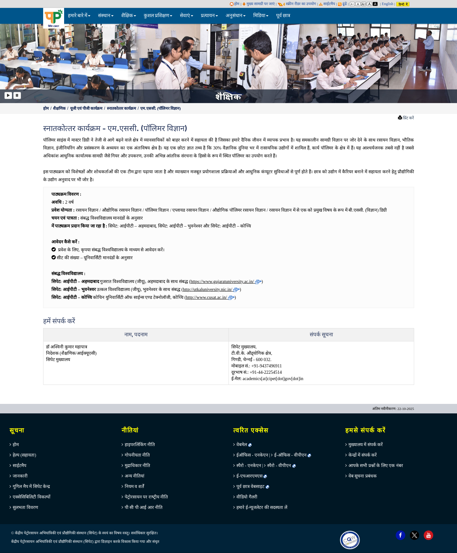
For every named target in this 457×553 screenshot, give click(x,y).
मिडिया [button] (260, 15)
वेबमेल (244, 444)
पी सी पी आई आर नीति (144, 507)
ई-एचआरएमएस (251, 476)
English (387, 4)
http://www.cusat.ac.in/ (210, 297)
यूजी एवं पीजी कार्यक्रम (87, 108)
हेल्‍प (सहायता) (24, 455)
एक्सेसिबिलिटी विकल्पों (31, 497)
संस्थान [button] (106, 15)
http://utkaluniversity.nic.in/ (211, 289)
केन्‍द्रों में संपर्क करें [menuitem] (362, 455)
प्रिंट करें (408, 118)
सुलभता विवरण (25, 507)
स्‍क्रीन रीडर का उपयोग (297, 4)
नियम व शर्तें (134, 486)
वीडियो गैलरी (246, 497)
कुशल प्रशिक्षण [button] (158, 15)
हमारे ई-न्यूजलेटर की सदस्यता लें (261, 507)
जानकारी (20, 476)
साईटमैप (327, 4)
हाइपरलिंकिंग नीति (140, 444)
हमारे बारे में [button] (79, 15)
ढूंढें (342, 4)
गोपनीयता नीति (137, 455)
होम (235, 4)
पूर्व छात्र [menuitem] (283, 15)
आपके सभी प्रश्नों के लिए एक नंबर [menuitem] (375, 465)
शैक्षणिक (60, 108)
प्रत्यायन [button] (209, 15)
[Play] (8, 95)
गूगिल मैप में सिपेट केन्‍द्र (31, 486)
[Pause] (17, 95)
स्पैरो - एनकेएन (248, 465)
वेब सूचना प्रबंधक (362, 476)
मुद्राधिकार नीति (137, 465)
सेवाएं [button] (186, 15)
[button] (23, 63)
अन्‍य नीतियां (135, 476)
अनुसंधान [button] (236, 15)
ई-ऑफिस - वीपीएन (290, 455)
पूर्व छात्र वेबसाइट (252, 486)
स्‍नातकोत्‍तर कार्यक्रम (122, 108)
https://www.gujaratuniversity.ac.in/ (225, 281)
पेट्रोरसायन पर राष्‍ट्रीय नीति (146, 497)
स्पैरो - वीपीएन (279, 465)
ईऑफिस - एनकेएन (252, 455)
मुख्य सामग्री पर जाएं (258, 4)
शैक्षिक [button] (128, 15)
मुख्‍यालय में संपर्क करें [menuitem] (365, 444)
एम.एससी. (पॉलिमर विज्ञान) (160, 108)
